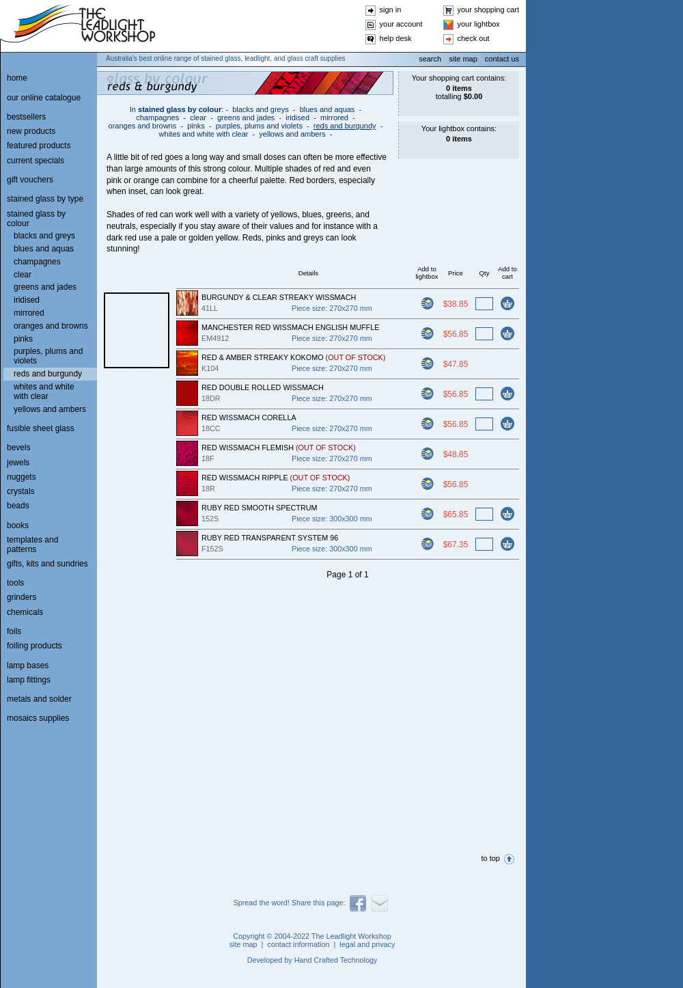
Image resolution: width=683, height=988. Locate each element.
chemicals (25, 612)
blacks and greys (260, 109)
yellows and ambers (292, 134)
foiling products (34, 645)
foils (14, 631)
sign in (391, 9)
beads (18, 505)
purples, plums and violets (259, 126)
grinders (21, 597)
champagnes (157, 117)
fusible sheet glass (40, 428)
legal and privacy (367, 944)
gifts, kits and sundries (47, 563)
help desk (396, 38)
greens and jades (246, 117)
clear (198, 117)
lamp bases (27, 665)
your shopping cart (489, 9)
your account (401, 24)
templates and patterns (32, 544)
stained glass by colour (179, 109)
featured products (38, 145)
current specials (35, 160)
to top (490, 858)
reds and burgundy (344, 126)
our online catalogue (44, 97)
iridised (297, 117)
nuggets (21, 477)
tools (15, 583)
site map (463, 59)
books (18, 525)
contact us (502, 59)
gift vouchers (30, 179)
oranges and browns (143, 126)
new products (31, 131)
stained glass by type (45, 199)
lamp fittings (29, 680)
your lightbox (479, 24)
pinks (196, 126)
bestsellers (26, 117)
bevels (19, 447)
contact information (298, 944)
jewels (18, 462)
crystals (21, 491)
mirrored (334, 117)
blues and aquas (327, 109)
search (430, 59)
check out (474, 38)
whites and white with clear (204, 134)
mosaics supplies (38, 718)
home (17, 78)
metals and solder (39, 699)
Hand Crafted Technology (336, 960)
